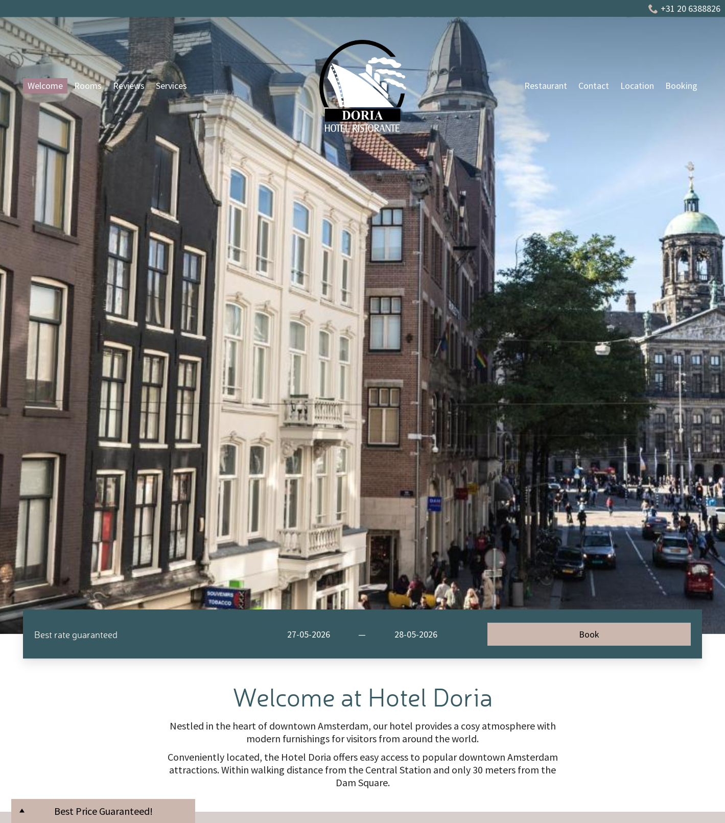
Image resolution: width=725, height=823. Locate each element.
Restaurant (545, 85)
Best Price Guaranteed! (103, 811)
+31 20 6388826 (684, 8)
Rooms (88, 85)
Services (171, 85)
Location (637, 85)
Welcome (45, 85)
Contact (593, 85)
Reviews (129, 85)
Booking (681, 85)
